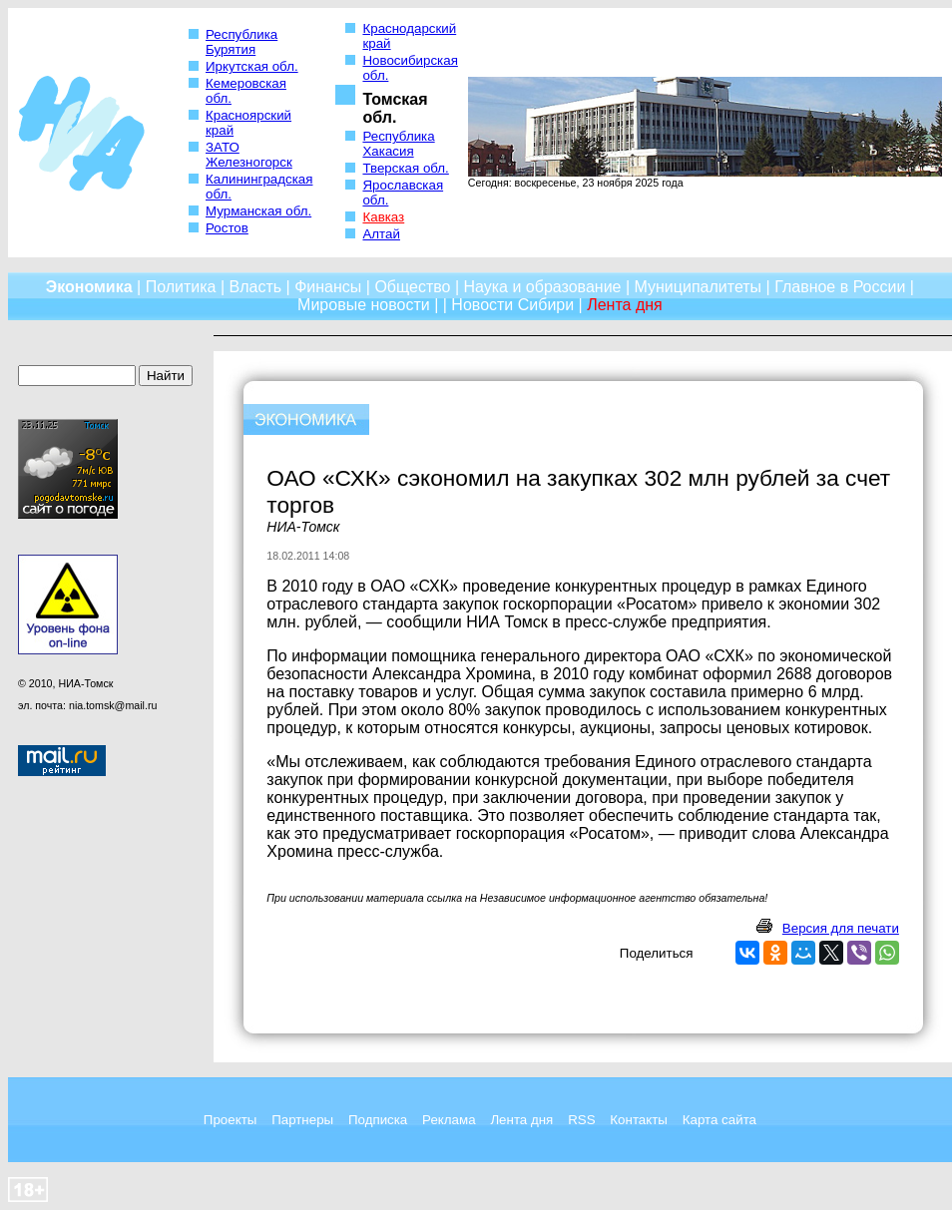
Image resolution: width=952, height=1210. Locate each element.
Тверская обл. (405, 168)
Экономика (89, 286)
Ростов (227, 227)
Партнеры (302, 1119)
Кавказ (383, 216)
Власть (256, 286)
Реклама (448, 1119)
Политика (181, 286)
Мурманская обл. (258, 210)
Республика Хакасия (398, 144)
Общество (412, 286)
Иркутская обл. (252, 66)
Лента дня (521, 1119)
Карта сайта (719, 1119)
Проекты (230, 1119)
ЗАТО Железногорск (249, 155)
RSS (581, 1119)
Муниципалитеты (698, 286)
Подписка (377, 1119)
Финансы (327, 286)
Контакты (639, 1119)
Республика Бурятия (241, 42)
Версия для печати (840, 928)
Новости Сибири (512, 304)
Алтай (380, 233)
